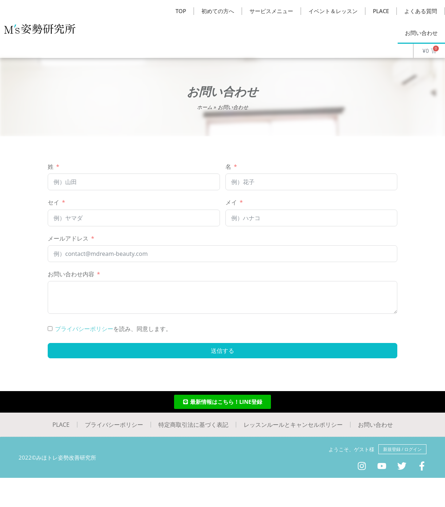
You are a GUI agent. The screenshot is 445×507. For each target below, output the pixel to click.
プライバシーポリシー (84, 329)
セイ (53, 202)
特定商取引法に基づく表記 (193, 425)
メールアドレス (68, 238)
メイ (231, 202)
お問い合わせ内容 (71, 274)
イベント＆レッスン (333, 11)
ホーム (204, 107)
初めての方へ (217, 11)
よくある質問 (420, 11)
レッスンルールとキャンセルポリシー (293, 425)
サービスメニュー (271, 11)
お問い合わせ (421, 32)
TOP (181, 11)
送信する (222, 351)
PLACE (381, 11)
